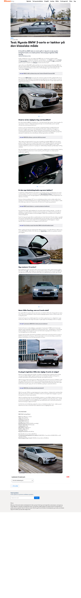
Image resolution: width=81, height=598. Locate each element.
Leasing (52, 1)
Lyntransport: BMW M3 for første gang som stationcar (35, 323)
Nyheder (29, 1)
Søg (75, 1)
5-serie (59, 60)
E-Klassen (35, 62)
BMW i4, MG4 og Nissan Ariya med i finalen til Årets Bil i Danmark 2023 (39, 73)
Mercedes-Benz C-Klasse (46, 194)
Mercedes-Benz (24, 61)
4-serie (50, 60)
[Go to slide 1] (37, 186)
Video (70, 1)
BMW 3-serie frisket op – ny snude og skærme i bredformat (37, 206)
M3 (27, 271)
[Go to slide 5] (41, 186)
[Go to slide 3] (39, 186)
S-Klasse (27, 69)
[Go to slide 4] (40, 186)
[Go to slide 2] (38, 186)
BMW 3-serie (28, 77)
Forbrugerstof (64, 1)
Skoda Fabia (44, 231)
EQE (53, 61)
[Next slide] (60, 98)
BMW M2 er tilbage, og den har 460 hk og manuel (35, 137)
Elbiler (57, 1)
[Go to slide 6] (42, 186)
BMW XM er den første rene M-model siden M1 (34, 388)
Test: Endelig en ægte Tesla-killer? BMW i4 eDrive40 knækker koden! (38, 225)
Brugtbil (46, 1)
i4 (24, 330)
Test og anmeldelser (38, 1)
